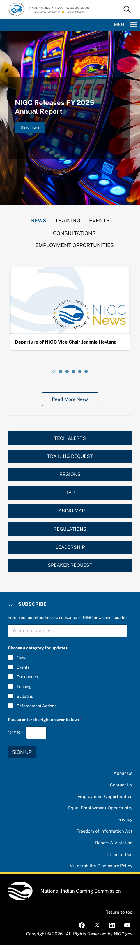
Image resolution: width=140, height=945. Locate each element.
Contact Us (121, 784)
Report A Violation (113, 842)
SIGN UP (22, 752)
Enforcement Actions (36, 706)
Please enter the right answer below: (44, 719)
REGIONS (70, 474)
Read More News (70, 399)
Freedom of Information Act (104, 831)
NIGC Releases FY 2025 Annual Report (54, 106)
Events (23, 667)
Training (24, 686)
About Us (123, 773)
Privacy (125, 819)
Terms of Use (119, 854)
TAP (70, 492)
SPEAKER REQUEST (70, 565)
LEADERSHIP (70, 547)
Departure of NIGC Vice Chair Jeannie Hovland (66, 342)
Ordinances (27, 676)
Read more (33, 128)
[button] (120, 25)
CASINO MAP (70, 511)
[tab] (38, 219)
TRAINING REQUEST (70, 456)
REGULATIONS (70, 529)
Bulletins (25, 696)
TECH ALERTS (70, 438)
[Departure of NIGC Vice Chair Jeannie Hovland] (70, 300)
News (22, 657)
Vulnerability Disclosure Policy (101, 865)
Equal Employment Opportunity (100, 807)
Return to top (118, 912)
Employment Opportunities (104, 796)
